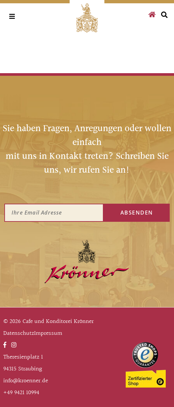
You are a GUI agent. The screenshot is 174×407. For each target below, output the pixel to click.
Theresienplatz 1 (23, 357)
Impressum (48, 333)
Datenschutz (18, 333)
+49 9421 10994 (21, 392)
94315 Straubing (22, 369)
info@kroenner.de (25, 381)
